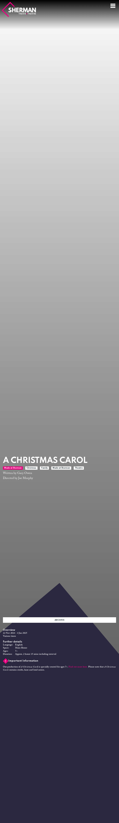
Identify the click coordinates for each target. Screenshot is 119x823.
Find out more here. (78, 667)
